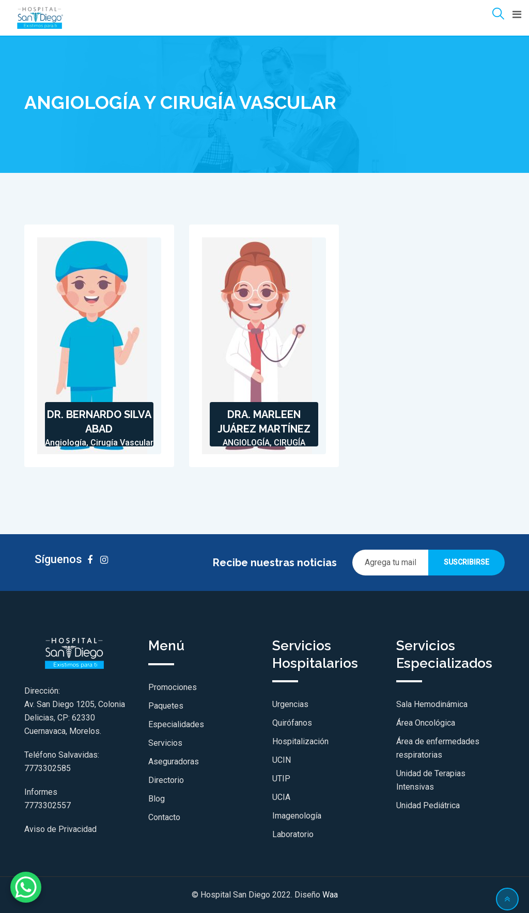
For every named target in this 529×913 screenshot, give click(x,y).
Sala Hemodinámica (432, 704)
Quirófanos (292, 723)
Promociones (172, 687)
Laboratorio (293, 834)
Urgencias (290, 704)
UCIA (281, 797)
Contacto (164, 817)
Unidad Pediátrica (428, 805)
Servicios (165, 743)
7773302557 (47, 805)
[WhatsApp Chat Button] (25, 887)
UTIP (281, 778)
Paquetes (165, 706)
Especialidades (176, 724)
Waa (330, 895)
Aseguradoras (173, 761)
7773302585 (47, 768)
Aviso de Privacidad (60, 829)
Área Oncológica (425, 723)
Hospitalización (300, 741)
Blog (156, 799)
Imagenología (296, 816)
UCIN (281, 760)
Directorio (166, 780)
